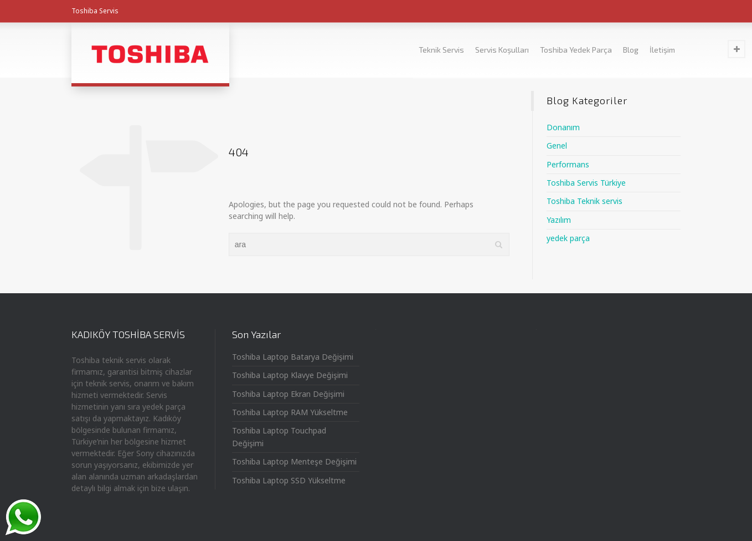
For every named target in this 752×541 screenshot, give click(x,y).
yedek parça (568, 238)
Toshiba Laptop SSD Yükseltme (289, 480)
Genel (557, 145)
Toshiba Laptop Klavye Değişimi (290, 375)
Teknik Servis (441, 49)
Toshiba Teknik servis (584, 201)
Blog (630, 49)
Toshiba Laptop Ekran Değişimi (288, 394)
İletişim (662, 49)
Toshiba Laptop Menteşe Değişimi (294, 461)
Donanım (563, 127)
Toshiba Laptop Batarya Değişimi (292, 356)
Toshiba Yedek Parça (576, 49)
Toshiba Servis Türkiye (586, 182)
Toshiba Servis (95, 11)
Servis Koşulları (502, 49)
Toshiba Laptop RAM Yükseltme (290, 412)
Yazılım (559, 220)
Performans (568, 164)
